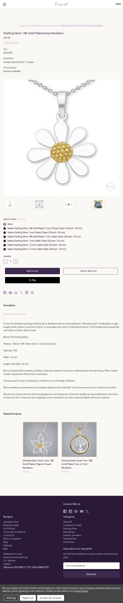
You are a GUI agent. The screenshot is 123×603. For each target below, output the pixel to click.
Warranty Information (14, 314)
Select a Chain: (14, 219)
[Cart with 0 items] (118, 4)
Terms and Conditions (14, 532)
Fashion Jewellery (72, 535)
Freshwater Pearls (72, 525)
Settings (11, 598)
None (10, 224)
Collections (68, 542)
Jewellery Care (10, 522)
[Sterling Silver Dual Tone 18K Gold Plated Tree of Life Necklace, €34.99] (79, 439)
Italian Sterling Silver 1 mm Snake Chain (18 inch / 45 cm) (36, 232)
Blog (5, 542)
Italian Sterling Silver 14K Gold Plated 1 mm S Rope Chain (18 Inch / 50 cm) (45, 228)
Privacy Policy (81, 590)
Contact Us (8, 535)
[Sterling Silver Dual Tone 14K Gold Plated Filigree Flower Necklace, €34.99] (40, 439)
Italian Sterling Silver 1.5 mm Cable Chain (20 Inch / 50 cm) (37, 245)
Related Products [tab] (12, 413)
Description (9, 305)
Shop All (67, 522)
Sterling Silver (70, 528)
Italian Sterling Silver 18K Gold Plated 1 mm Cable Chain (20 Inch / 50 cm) (44, 236)
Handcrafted (69, 538)
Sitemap (7, 545)
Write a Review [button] (11, 42)
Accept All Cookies (51, 598)
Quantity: (7, 256)
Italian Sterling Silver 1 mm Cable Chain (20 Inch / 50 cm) (36, 241)
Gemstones (69, 532)
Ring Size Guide (11, 525)
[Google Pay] (32, 280)
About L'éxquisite (12, 538)
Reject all (28, 598)
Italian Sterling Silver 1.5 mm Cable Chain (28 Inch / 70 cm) (37, 249)
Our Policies (9, 528)
